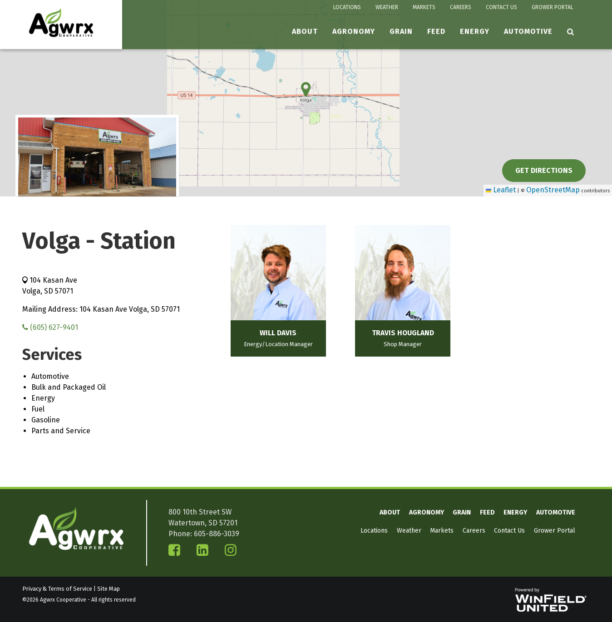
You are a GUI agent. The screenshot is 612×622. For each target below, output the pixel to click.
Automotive (528, 31)
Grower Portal (552, 7)
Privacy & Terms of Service (57, 588)
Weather (386, 7)
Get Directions (544, 170)
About (305, 31)
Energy (474, 31)
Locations (347, 7)
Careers (460, 7)
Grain (401, 31)
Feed (436, 31)
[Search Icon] (570, 32)
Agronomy (353, 31)
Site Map (108, 588)
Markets (424, 7)
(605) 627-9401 (50, 327)
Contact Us (501, 7)
